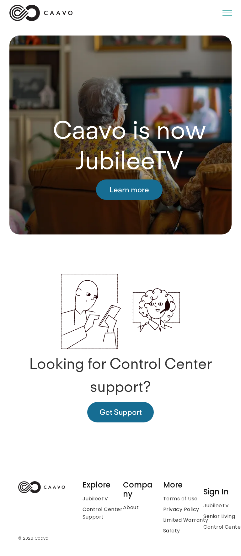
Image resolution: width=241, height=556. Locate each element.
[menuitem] (108, 498)
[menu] (227, 13)
